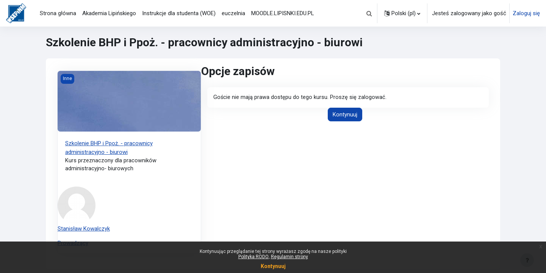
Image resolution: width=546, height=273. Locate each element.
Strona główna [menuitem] (58, 13)
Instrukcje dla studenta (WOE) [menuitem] (179, 13)
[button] (369, 13)
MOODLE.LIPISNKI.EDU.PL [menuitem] (282, 13)
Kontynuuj (345, 114)
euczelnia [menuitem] (233, 13)
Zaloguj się (526, 13)
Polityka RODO (253, 256)
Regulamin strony (289, 256)
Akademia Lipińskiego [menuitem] (109, 13)
